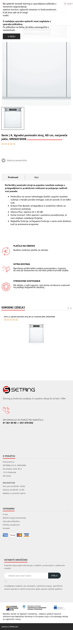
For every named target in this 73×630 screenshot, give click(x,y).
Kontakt (6, 528)
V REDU (11, 36)
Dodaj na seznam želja (14, 160)
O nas (5, 514)
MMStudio (13, 626)
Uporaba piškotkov (11, 521)
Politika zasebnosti (11, 524)
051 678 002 (26, 422)
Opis (36, 177)
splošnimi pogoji (44, 586)
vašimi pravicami (27, 589)
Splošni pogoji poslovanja (14, 517)
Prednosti (13, 177)
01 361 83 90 (9, 422)
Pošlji (54, 575)
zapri (68, 3)
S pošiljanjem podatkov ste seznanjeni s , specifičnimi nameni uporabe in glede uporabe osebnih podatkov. (33, 587)
